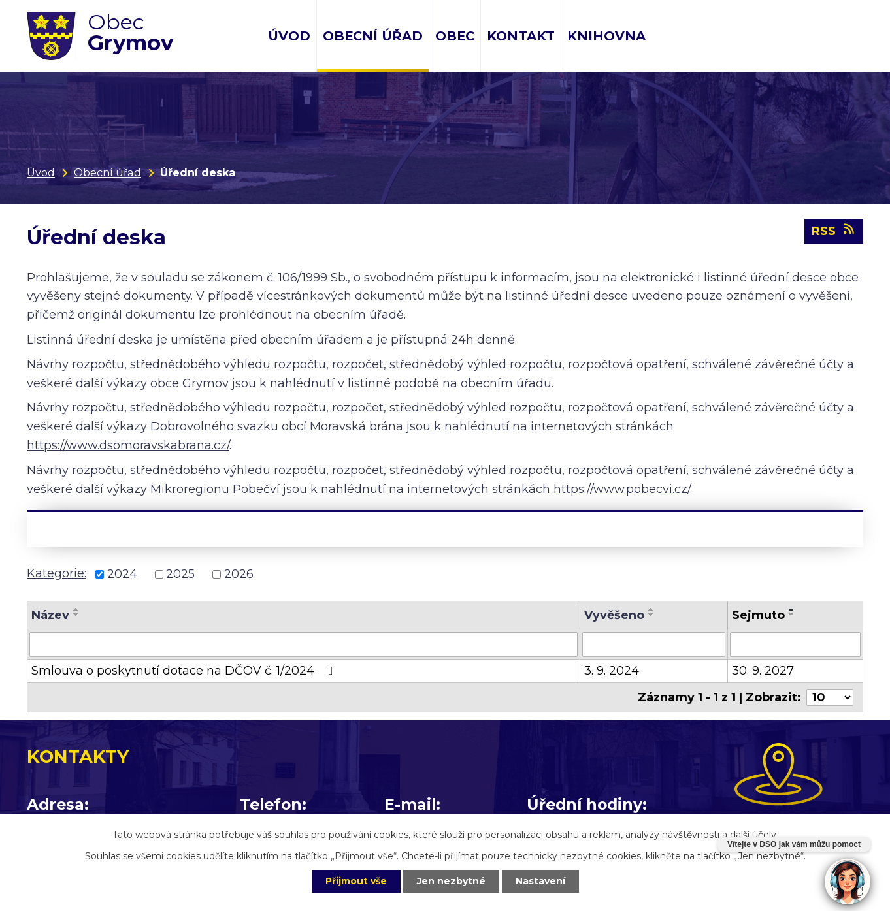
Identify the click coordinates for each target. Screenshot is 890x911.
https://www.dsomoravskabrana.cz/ (128, 445)
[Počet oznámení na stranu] (829, 697)
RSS (834, 230)
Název (50, 615)
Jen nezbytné (451, 881)
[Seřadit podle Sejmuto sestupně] (792, 614)
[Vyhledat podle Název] (303, 644)
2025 (180, 574)
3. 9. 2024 (611, 670)
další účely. (754, 834)
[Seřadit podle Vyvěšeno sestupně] (651, 614)
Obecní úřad (373, 36)
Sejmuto (758, 615)
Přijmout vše (356, 881)
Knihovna (606, 36)
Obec (454, 36)
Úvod (289, 36)
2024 (122, 574)
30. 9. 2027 (763, 670)
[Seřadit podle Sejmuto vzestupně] (792, 609)
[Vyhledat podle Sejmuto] (795, 644)
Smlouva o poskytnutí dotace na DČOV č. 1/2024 (184, 670)
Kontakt (521, 36)
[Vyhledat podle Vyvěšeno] (653, 644)
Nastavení (540, 881)
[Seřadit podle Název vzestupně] (76, 609)
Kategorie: (56, 573)
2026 (239, 574)
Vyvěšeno (614, 615)
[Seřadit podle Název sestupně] (76, 614)
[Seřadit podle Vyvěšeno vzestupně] (651, 609)
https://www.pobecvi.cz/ (621, 489)
